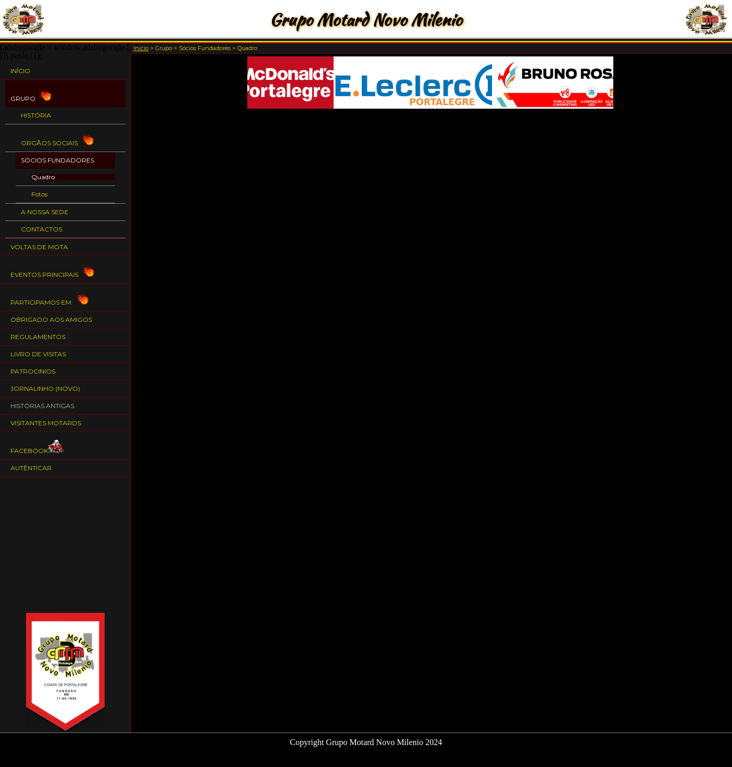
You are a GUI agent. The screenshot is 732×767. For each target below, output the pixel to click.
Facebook (37, 446)
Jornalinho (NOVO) (45, 388)
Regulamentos (37, 337)
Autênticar (31, 468)
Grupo (30, 93)
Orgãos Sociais (57, 138)
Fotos (39, 194)
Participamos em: (49, 297)
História (36, 115)
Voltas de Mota (39, 247)
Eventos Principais (52, 269)
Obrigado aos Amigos (51, 319)
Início (20, 71)
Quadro (43, 177)
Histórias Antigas (42, 406)
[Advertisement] (65, 545)
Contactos (41, 229)
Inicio (140, 48)
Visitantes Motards (45, 423)
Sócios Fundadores (57, 160)
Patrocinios (32, 371)
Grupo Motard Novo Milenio (365, 19)
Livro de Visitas (38, 354)
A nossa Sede (44, 212)
